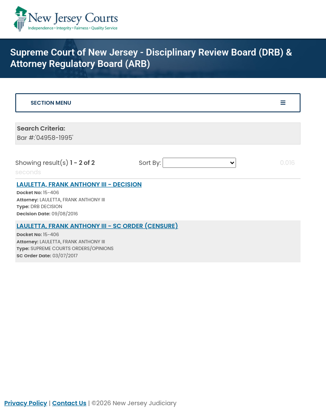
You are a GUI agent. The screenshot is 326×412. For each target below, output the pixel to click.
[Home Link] (67, 19)
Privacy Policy (25, 403)
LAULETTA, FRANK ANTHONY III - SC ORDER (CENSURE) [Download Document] (97, 226)
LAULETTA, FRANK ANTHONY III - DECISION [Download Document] (79, 184)
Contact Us (69, 403)
